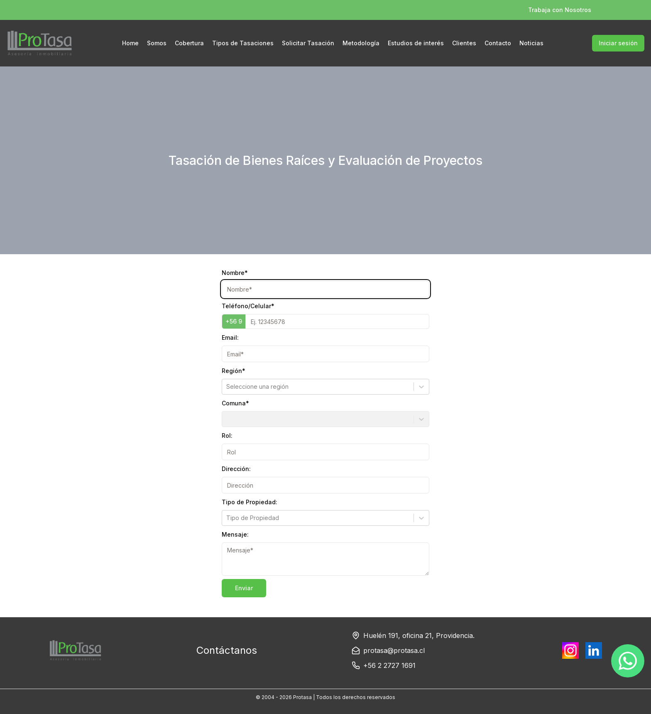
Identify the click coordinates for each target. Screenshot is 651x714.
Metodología (361, 43)
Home (130, 43)
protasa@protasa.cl (394, 650)
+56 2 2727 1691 (389, 665)
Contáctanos (226, 650)
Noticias (531, 43)
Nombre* (235, 272)
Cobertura (189, 43)
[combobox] (227, 387)
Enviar (244, 587)
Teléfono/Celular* (248, 305)
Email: (230, 337)
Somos (156, 43)
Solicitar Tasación (308, 43)
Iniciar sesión (618, 43)
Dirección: (236, 468)
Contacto (498, 43)
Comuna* (235, 403)
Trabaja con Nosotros (559, 9)
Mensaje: (235, 534)
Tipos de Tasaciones (243, 43)
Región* (233, 370)
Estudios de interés (416, 43)
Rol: (227, 435)
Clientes (464, 43)
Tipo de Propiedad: (249, 501)
